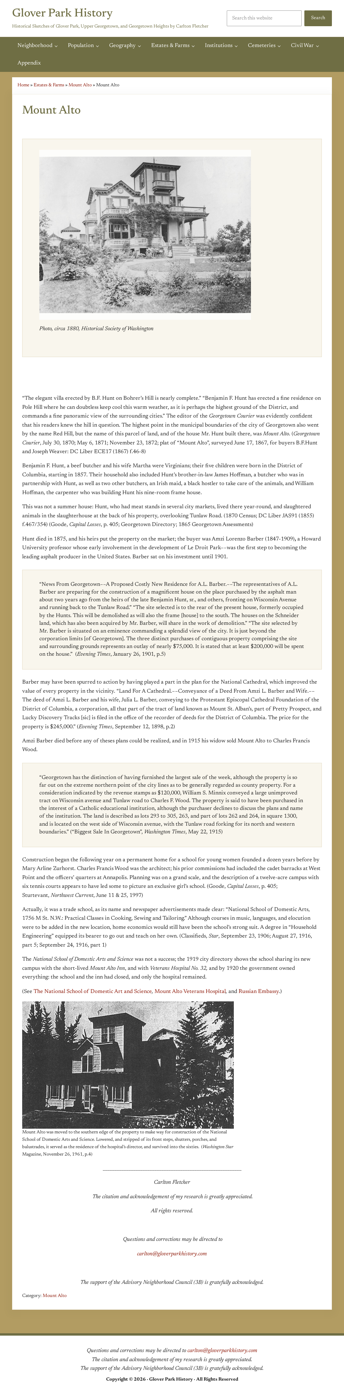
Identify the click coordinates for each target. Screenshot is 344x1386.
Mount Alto (80, 85)
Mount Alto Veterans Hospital (190, 991)
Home (23, 85)
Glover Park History (62, 13)
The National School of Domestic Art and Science (93, 991)
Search (318, 17)
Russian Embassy (259, 991)
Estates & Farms (49, 85)
